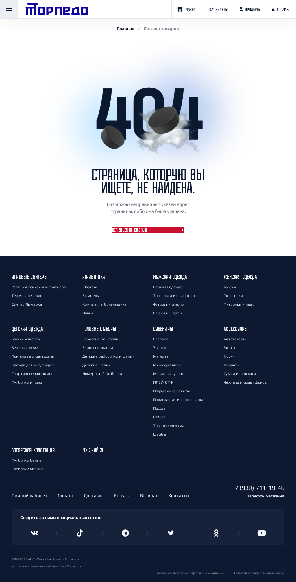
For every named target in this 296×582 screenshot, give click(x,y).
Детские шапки (96, 365)
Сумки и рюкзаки (240, 373)
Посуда (159, 408)
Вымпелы (91, 295)
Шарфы (89, 287)
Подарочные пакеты (171, 391)
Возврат (149, 495)
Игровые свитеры (30, 277)
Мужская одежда (170, 277)
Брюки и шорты (167, 313)
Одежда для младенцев (32, 365)
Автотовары (235, 339)
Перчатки (233, 365)
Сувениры (163, 329)
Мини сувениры (167, 365)
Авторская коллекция (33, 450)
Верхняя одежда (167, 287)
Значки (159, 347)
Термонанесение (27, 295)
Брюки (230, 287)
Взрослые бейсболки (101, 339)
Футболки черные (28, 469)
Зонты (229, 347)
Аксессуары (236, 329)
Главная (125, 28)
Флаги (87, 313)
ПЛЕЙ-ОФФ (163, 382)
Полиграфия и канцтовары (178, 399)
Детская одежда (27, 329)
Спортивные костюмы (32, 373)
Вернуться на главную (129, 230)
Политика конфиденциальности (259, 573)
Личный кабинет (29, 495)
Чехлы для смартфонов (245, 382)
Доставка (94, 495)
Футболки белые (26, 460)
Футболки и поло (168, 304)
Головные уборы (99, 329)
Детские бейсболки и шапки (108, 356)
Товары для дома (168, 425)
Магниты (161, 356)
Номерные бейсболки (102, 373)
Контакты (179, 495)
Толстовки (233, 295)
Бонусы (122, 495)
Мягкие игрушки (168, 373)
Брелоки (161, 339)
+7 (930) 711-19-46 (258, 487)
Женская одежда (240, 277)
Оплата (65, 495)
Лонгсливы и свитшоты (33, 356)
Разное (159, 417)
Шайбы (159, 434)
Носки (229, 356)
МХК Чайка (92, 450)
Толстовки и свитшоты (174, 295)
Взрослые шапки (97, 347)
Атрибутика (93, 277)
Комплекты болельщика (104, 304)
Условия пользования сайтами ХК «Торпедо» (46, 566)
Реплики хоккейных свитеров (39, 287)
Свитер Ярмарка (27, 304)
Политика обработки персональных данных (190, 573)
